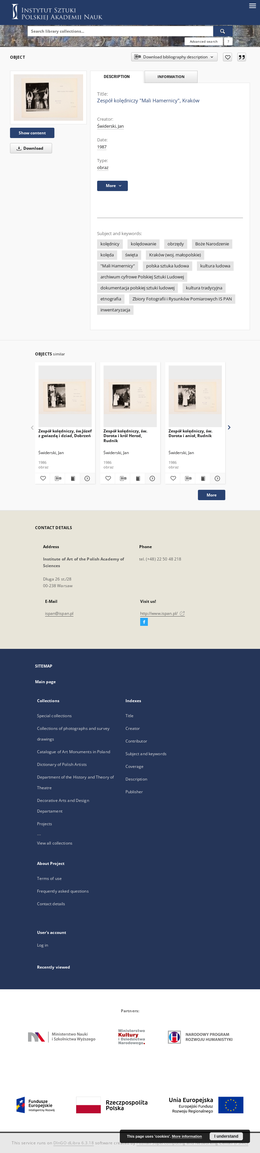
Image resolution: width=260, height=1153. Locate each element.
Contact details (51, 904)
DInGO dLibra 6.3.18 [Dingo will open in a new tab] (73, 1143)
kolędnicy (109, 244)
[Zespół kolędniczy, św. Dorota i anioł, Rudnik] (195, 396)
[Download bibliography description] (57, 478)
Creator (132, 728)
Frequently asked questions (63, 891)
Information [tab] (171, 76)
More (212, 495)
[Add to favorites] (227, 57)
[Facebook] (144, 622)
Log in (42, 945)
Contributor (136, 741)
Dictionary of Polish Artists (62, 764)
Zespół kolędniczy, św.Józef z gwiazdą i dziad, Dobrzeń (65, 433)
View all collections (54, 843)
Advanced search (204, 41)
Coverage (134, 766)
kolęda (107, 255)
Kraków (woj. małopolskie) (175, 255)
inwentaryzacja (115, 310)
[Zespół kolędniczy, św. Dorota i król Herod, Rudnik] (130, 396)
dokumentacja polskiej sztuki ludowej (137, 288)
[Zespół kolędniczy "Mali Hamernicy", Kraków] (48, 97)
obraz (102, 167)
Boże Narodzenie (212, 244)
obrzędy (176, 244)
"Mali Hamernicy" (117, 266)
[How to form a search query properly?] (228, 41)
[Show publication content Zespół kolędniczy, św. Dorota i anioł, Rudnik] (202, 478)
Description (136, 779)
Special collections (54, 716)
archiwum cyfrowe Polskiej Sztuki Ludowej (142, 277)
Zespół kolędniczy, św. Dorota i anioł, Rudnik (190, 433)
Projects (44, 824)
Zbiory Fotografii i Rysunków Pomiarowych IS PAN (182, 299)
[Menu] (252, 5)
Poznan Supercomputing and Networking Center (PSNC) (192, 1143)
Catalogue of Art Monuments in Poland (73, 752)
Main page (45, 682)
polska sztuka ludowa (167, 266)
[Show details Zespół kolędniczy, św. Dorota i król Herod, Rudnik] (151, 478)
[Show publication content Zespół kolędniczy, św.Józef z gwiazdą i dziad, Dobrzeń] (72, 478)
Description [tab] (116, 76)
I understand (226, 1136)
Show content (32, 133)
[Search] (223, 31)
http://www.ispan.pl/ (162, 613)
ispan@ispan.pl (59, 613)
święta (131, 255)
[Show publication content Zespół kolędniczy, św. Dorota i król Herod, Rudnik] (137, 478)
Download (28, 148)
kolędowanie (143, 244)
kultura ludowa (215, 266)
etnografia (110, 299)
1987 (101, 147)
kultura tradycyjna (204, 288)
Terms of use (49, 878)
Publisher (134, 792)
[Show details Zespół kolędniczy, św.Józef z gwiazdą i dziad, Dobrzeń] (86, 478)
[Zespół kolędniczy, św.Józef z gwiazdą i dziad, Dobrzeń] (65, 396)
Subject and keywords (146, 754)
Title (129, 716)
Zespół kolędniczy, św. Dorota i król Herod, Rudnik (125, 435)
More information (187, 1136)
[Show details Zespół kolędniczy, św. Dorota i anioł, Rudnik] (216, 478)
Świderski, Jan (110, 126)
